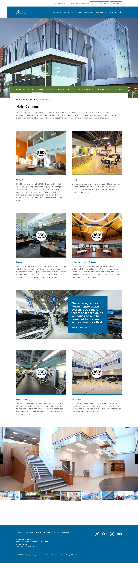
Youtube (119, 534)
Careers (56, 533)
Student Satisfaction (86, 89)
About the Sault (22, 89)
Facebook (104, 534)
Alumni (47, 533)
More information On (99, 3)
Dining (74, 180)
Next (136, 458)
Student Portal (69, 3)
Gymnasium (77, 399)
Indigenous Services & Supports (86, 262)
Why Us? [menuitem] (113, 12)
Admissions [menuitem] (68, 12)
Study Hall (20, 180)
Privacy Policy (65, 554)
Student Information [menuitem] (84, 12)
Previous (1, 458)
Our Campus (37, 89)
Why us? (25, 99)
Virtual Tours (58, 3)
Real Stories (50, 89)
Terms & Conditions (52, 554)
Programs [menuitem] (57, 12)
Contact (65, 533)
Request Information (82, 3)
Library (19, 262)
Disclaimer (74, 554)
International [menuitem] (101, 12)
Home (18, 99)
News (38, 533)
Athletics (71, 89)
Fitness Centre (22, 399)
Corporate (29, 533)
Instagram (97, 534)
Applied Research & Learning (110, 89)
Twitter (112, 534)
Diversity (61, 89)
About (19, 533)
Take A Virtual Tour (79, 327)
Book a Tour (116, 3)
